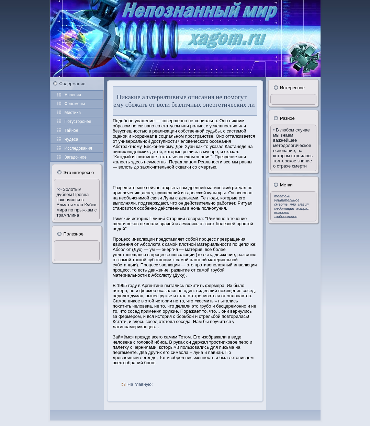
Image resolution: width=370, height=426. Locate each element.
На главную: (140, 384)
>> (60, 189)
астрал (302, 208)
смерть (281, 204)
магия (303, 204)
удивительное (287, 200)
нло (293, 204)
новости (281, 212)
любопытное (285, 217)
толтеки (282, 196)
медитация (284, 208)
